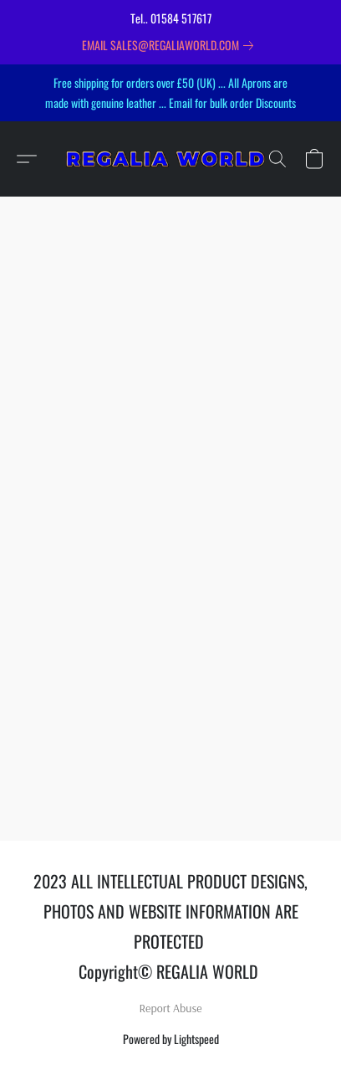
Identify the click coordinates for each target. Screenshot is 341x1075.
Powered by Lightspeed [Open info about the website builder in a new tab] (171, 1038)
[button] (170, 159)
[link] (171, 45)
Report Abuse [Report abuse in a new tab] (171, 1008)
